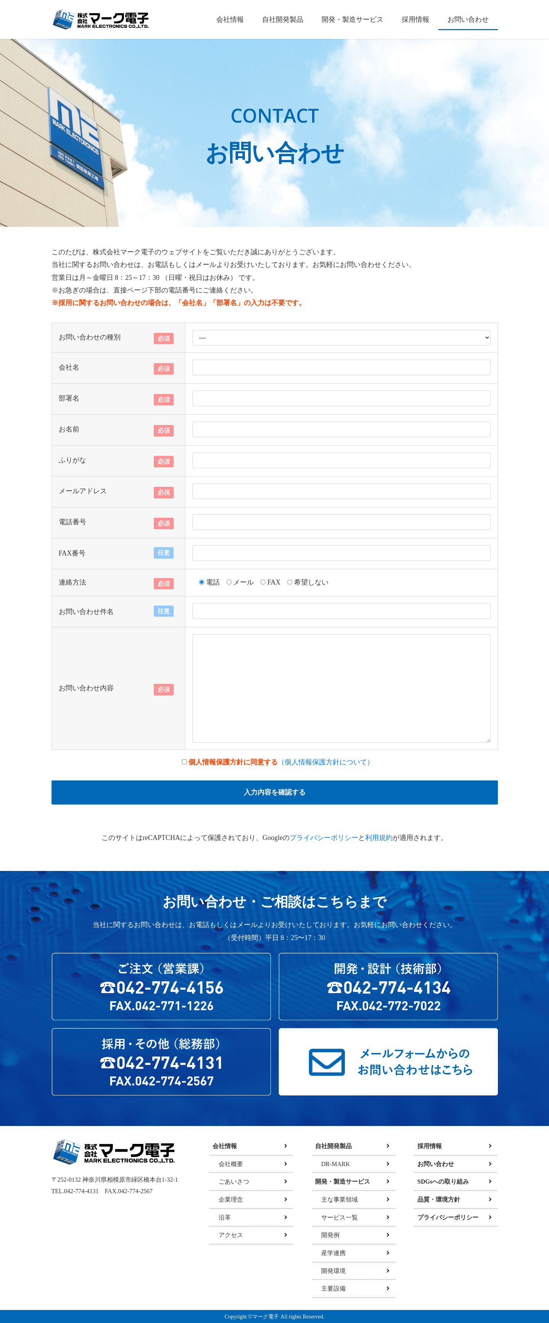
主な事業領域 (336, 1199)
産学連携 (330, 1253)
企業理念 (228, 1199)
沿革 (222, 1217)
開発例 (327, 1235)
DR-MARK (332, 1164)
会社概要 (228, 1164)
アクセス (228, 1235)
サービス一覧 (336, 1217)
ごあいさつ (231, 1181)
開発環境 (330, 1271)
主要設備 (330, 1288)
